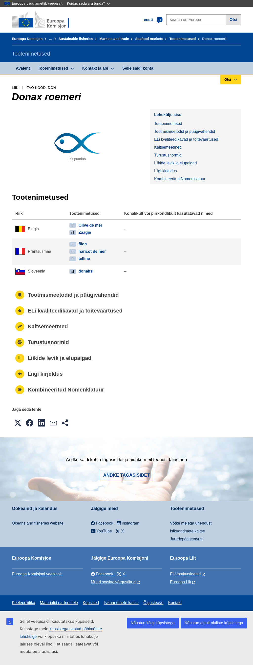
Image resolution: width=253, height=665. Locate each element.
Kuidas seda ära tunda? (88, 3)
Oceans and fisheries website (37, 523)
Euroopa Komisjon (27, 39)
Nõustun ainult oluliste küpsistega (214, 623)
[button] (18, 423)
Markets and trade (114, 39)
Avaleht (23, 68)
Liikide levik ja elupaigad (175, 163)
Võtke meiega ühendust (190, 523)
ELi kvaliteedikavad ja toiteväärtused (186, 139)
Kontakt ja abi (95, 68)
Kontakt (175, 603)
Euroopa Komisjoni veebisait (37, 574)
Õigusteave (153, 603)
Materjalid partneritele (59, 603)
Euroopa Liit (180, 582)
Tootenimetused (182, 39)
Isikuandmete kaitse (187, 531)
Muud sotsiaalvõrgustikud (113, 582)
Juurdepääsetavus (186, 539)
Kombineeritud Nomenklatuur (179, 179)
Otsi (233, 20)
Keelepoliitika (23, 603)
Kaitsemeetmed (168, 147)
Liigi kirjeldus (165, 171)
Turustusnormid (168, 155)
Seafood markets (149, 39)
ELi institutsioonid (185, 574)
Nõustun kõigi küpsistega (153, 623)
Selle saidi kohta (137, 68)
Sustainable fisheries (76, 39)
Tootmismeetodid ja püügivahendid (184, 131)
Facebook (102, 574)
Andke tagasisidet (126, 475)
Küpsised (91, 603)
